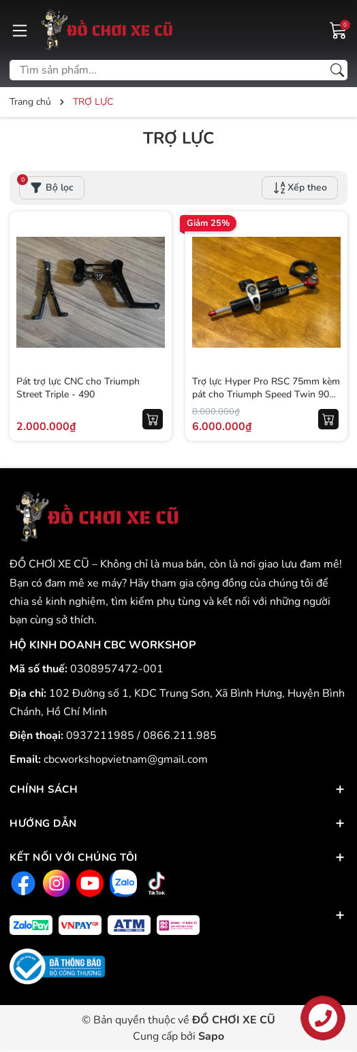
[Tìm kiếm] (337, 70)
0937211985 (101, 735)
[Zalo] (122, 883)
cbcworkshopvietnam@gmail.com (126, 759)
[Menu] (20, 30)
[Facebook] (21, 883)
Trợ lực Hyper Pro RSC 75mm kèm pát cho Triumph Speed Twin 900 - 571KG (266, 394)
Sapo (211, 1036)
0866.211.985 (180, 735)
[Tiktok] (155, 883)
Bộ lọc (46, 185)
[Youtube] (88, 883)
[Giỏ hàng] (338, 29)
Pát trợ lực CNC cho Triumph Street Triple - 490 (78, 388)
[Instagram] (55, 883)
